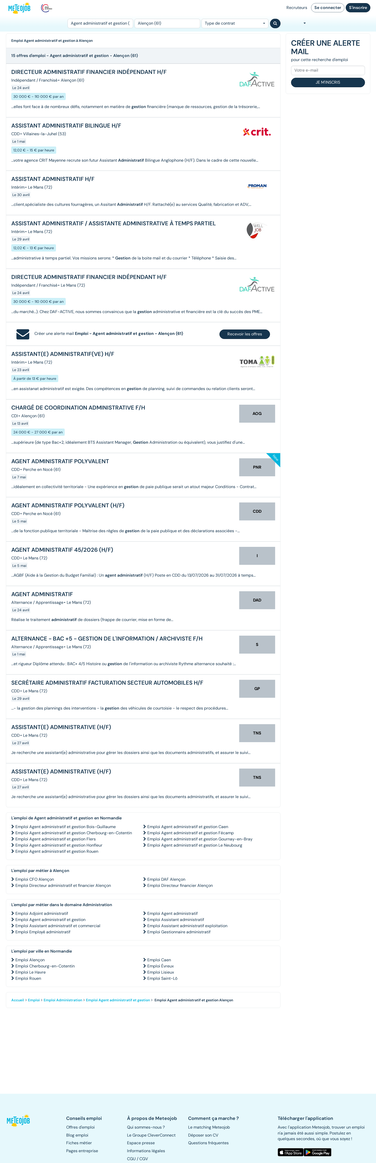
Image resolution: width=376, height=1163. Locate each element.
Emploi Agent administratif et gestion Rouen (56, 851)
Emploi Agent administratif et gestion (50, 919)
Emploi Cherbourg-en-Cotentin (45, 966)
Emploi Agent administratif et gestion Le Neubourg (194, 845)
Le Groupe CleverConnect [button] (151, 1135)
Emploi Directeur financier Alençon (180, 885)
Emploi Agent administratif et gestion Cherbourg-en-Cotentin (73, 833)
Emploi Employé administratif (42, 932)
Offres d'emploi (80, 1127)
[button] (21, 1120)
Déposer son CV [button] (203, 1135)
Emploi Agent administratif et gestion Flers (55, 839)
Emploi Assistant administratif (175, 919)
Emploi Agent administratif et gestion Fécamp (190, 833)
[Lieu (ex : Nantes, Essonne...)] (167, 23)
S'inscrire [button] (358, 7)
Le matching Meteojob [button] (209, 1127)
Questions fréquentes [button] (208, 1143)
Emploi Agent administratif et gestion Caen (187, 826)
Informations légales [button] (146, 1151)
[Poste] (100, 23)
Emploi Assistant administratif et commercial (57, 925)
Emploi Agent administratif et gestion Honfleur (58, 845)
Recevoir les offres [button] (244, 334)
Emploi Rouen (28, 978)
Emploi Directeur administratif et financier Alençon (63, 885)
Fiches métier (79, 1143)
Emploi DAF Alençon (166, 879)
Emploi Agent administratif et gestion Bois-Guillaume (65, 826)
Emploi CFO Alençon (34, 879)
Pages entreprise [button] (82, 1151)
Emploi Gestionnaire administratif (178, 932)
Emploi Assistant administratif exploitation (187, 925)
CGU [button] (131, 1158)
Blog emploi (77, 1135)
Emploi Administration (63, 1000)
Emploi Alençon (30, 960)
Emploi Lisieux (160, 972)
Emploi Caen (159, 960)
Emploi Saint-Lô (162, 978)
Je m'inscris (328, 82)
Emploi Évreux (160, 966)
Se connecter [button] (327, 7)
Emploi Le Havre (30, 972)
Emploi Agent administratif (172, 913)
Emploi (34, 1000)
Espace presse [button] (141, 1143)
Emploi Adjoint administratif (41, 913)
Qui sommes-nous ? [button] (146, 1127)
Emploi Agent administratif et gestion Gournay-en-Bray (200, 839)
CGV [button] (143, 1158)
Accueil (17, 1000)
